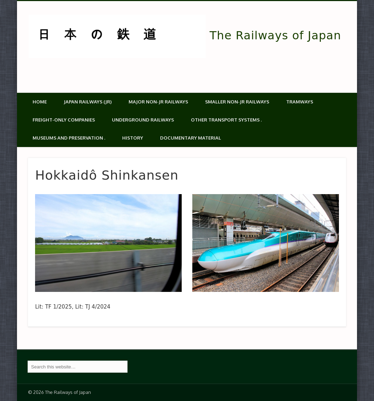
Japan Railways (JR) (88, 102)
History (132, 138)
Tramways (299, 102)
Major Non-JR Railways (158, 102)
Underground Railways (143, 120)
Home (40, 102)
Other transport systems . (226, 120)
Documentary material (190, 138)
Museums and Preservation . (69, 138)
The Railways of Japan (275, 35)
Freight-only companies (64, 120)
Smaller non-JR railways (237, 102)
